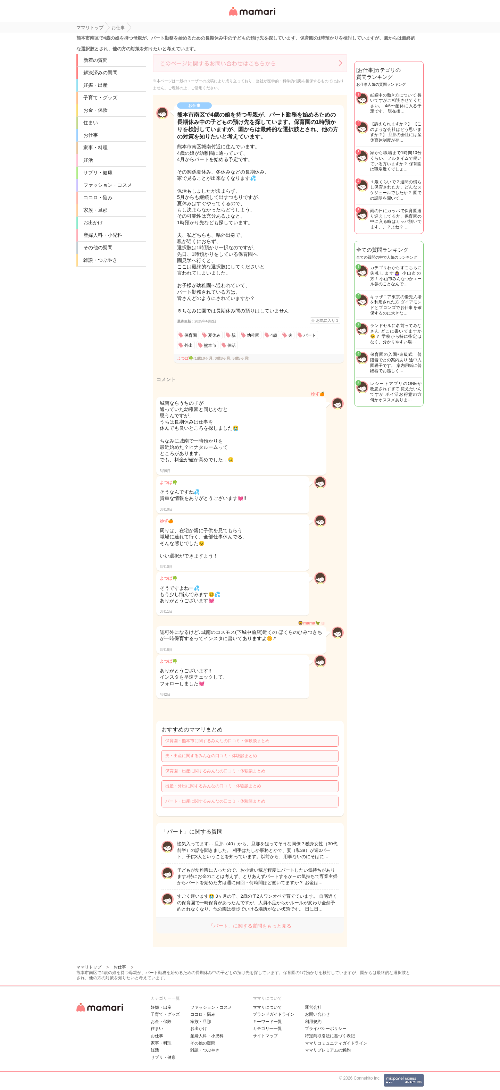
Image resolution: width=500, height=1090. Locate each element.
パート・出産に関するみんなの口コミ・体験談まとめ (215, 801)
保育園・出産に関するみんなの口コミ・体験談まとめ (215, 771)
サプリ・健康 (97, 172)
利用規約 (313, 1021)
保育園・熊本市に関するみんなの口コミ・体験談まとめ (217, 740)
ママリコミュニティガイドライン (336, 1043)
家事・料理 (95, 147)
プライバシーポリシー (326, 1028)
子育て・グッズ (100, 97)
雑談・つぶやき (100, 260)
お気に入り (327, 320)
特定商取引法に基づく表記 (330, 1035)
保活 (231, 345)
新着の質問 (95, 60)
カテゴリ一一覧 (267, 1028)
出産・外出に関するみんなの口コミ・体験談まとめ (213, 785)
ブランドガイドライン (273, 1014)
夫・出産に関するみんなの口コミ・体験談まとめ (211, 755)
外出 (188, 345)
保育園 (190, 335)
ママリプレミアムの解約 (328, 1050)
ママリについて (267, 1007)
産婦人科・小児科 (102, 235)
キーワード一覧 (267, 1021)
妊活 (88, 160)
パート (309, 335)
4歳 (273, 335)
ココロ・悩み (97, 197)
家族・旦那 (95, 210)
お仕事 (90, 135)
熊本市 (210, 345)
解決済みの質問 (100, 72)
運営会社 (313, 1007)
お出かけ (93, 222)
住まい (90, 122)
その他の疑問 (97, 247)
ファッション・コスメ (107, 185)
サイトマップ (265, 1035)
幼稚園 (253, 335)
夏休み (214, 335)
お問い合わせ (317, 1014)
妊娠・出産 (95, 85)
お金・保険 (95, 110)
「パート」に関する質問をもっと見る (250, 926)
